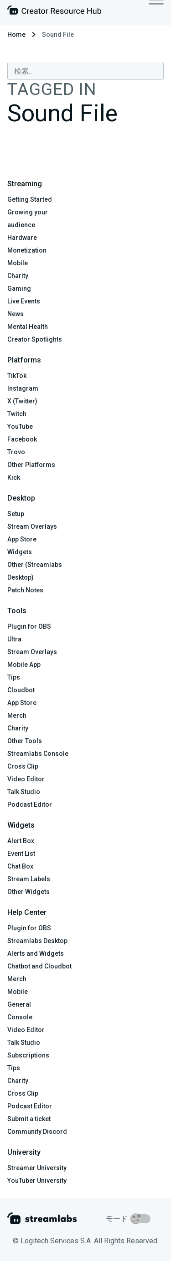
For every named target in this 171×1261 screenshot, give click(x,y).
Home (16, 34)
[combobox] (85, 71)
